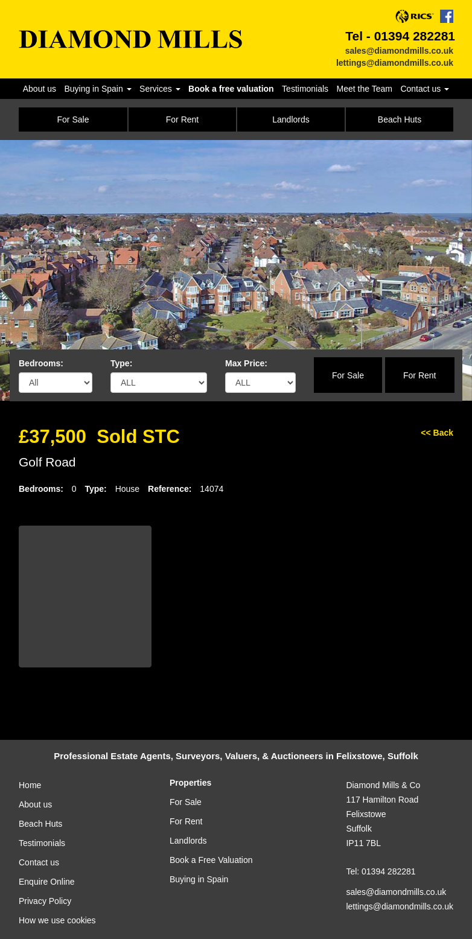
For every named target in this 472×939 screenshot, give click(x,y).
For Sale (348, 375)
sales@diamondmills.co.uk (399, 51)
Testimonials (305, 89)
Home (30, 785)
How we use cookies (57, 920)
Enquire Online (47, 881)
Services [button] (159, 89)
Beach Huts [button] (399, 119)
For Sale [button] (73, 119)
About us (39, 89)
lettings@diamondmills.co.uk (394, 63)
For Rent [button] (182, 119)
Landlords (188, 840)
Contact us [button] (424, 89)
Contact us (39, 862)
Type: (121, 363)
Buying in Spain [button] (97, 89)
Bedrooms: (41, 363)
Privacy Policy (45, 901)
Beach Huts (40, 824)
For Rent (419, 375)
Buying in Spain (199, 879)
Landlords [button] (291, 119)
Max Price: (246, 363)
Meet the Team (364, 89)
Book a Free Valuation (211, 860)
